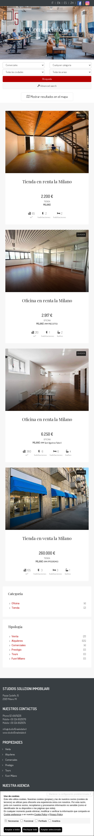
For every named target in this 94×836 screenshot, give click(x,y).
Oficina (15, 603)
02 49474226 (15, 715)
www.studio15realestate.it (14, 732)
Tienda (15, 607)
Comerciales (19, 645)
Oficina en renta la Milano (47, 300)
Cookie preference (12, 814)
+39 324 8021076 (17, 719)
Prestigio (17, 649)
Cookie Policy (40, 814)
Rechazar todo (30, 829)
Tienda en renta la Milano (47, 181)
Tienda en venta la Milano (47, 538)
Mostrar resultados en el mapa (47, 97)
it (52, 3)
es (65, 3)
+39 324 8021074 (17, 722)
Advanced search (47, 85)
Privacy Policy (56, 814)
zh (72, 3)
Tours (15, 654)
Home (38, 37)
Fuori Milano (18, 658)
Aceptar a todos (12, 829)
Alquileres (17, 640)
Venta (15, 636)
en (58, 3)
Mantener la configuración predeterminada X (70, 794)
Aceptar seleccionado (51, 829)
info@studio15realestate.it (15, 729)
